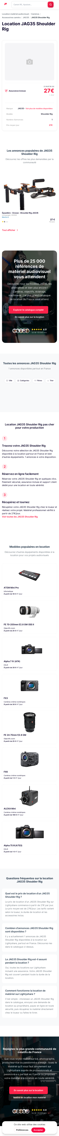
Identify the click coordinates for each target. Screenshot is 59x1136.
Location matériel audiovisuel (15, 14)
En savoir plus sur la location (29, 317)
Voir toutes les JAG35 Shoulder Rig (20, 516)
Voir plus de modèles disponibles (39, 108)
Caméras (35, 14)
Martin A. (6, 217)
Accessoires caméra (11, 17)
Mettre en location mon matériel (29, 1097)
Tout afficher (8, 230)
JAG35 (26, 17)
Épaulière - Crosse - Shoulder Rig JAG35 (20, 213)
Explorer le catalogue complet (28, 309)
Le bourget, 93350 (9, 215)
